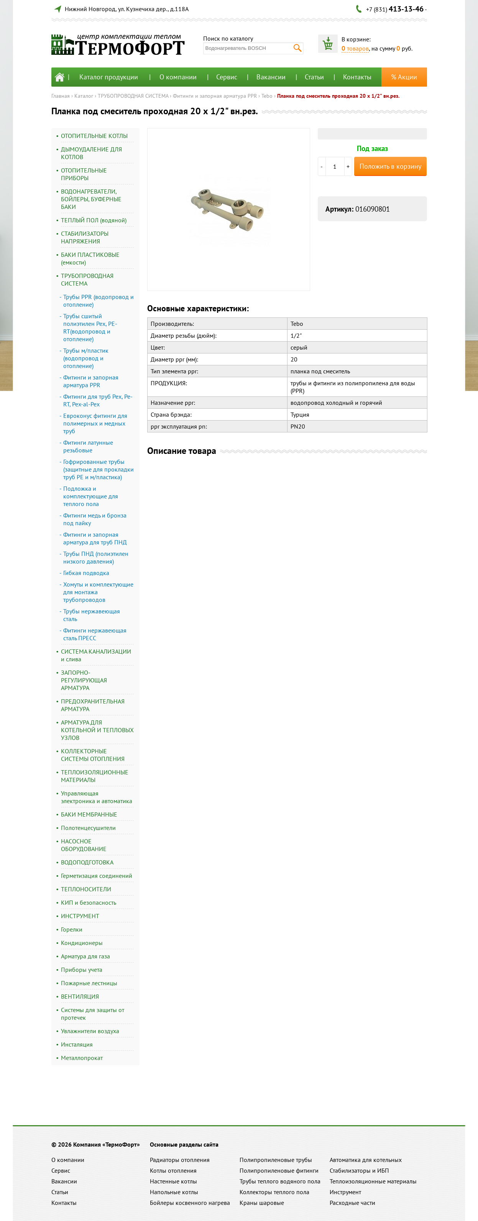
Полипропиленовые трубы (276, 1159)
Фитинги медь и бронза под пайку (94, 519)
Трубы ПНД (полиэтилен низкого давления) (95, 557)
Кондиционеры (82, 943)
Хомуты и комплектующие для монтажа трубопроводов (98, 591)
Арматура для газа (85, 956)
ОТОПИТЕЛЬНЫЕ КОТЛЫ (94, 136)
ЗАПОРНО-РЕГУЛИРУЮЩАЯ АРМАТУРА (84, 680)
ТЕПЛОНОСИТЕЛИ (86, 889)
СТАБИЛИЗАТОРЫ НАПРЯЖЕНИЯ (84, 237)
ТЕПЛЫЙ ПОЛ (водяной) (93, 220)
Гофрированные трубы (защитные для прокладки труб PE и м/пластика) (98, 469)
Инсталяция (77, 1044)
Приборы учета (81, 969)
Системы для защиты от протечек (92, 1013)
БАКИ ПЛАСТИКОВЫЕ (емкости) (90, 258)
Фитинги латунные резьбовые (88, 446)
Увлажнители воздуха (90, 1031)
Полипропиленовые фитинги (279, 1170)
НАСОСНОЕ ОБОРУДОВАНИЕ (84, 845)
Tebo (267, 95)
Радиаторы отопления (180, 1159)
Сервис (226, 76)
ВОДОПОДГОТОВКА (87, 862)
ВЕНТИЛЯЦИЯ (80, 996)
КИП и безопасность (88, 902)
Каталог (83, 95)
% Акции (404, 76)
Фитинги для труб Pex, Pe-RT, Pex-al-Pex (98, 400)
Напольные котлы (174, 1192)
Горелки (71, 929)
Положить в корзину (390, 166)
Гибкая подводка (86, 573)
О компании (178, 76)
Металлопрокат (82, 1058)
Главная (60, 95)
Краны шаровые (262, 1202)
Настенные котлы (173, 1181)
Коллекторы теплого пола (274, 1192)
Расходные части (352, 1202)
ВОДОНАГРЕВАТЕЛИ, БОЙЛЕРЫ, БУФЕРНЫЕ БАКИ (91, 198)
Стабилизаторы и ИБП (359, 1170)
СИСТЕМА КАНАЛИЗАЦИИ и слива (96, 655)
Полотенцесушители (88, 828)
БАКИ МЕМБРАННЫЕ (89, 814)
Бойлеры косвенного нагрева (190, 1202)
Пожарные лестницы (89, 983)
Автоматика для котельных (366, 1159)
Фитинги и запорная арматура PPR (215, 95)
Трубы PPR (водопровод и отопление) (98, 300)
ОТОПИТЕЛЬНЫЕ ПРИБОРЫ (84, 174)
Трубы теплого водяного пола (280, 1181)
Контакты (357, 76)
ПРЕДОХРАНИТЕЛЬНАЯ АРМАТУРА (93, 705)
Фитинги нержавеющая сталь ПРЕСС (94, 634)
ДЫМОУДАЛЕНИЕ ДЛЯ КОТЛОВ (91, 153)
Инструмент (345, 1192)
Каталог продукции (108, 76)
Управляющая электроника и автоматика (96, 797)
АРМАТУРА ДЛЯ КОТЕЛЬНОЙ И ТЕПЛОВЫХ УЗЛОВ (97, 729)
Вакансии (271, 76)
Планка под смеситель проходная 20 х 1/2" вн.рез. (338, 95)
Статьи (314, 76)
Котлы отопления (173, 1170)
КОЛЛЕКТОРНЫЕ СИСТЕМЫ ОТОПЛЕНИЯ (93, 755)
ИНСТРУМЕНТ (80, 916)
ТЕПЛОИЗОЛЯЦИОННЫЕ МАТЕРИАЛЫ (94, 776)
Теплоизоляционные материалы (373, 1181)
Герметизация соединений (96, 875)
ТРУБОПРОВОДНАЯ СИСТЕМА (133, 95)
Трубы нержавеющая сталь (91, 615)
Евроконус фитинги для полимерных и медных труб (95, 423)
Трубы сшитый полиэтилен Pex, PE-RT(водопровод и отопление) (90, 327)
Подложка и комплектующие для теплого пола (90, 496)
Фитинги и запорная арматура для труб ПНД (95, 538)
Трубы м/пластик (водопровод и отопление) (85, 358)
